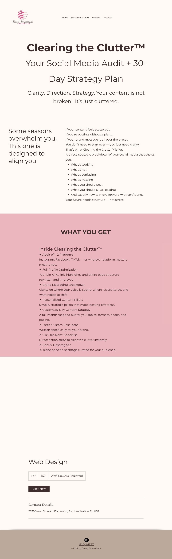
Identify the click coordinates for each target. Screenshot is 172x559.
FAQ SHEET (86, 544)
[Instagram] (86, 540)
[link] (39, 489)
